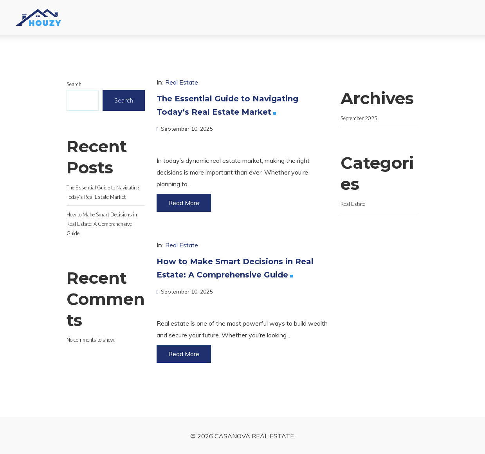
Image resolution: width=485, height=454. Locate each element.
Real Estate (181, 82)
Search (74, 84)
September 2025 (359, 118)
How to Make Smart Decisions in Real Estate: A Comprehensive (235, 269)
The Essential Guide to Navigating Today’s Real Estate (227, 106)
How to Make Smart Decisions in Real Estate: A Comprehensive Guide (102, 223)
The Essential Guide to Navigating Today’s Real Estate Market (103, 192)
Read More (183, 203)
